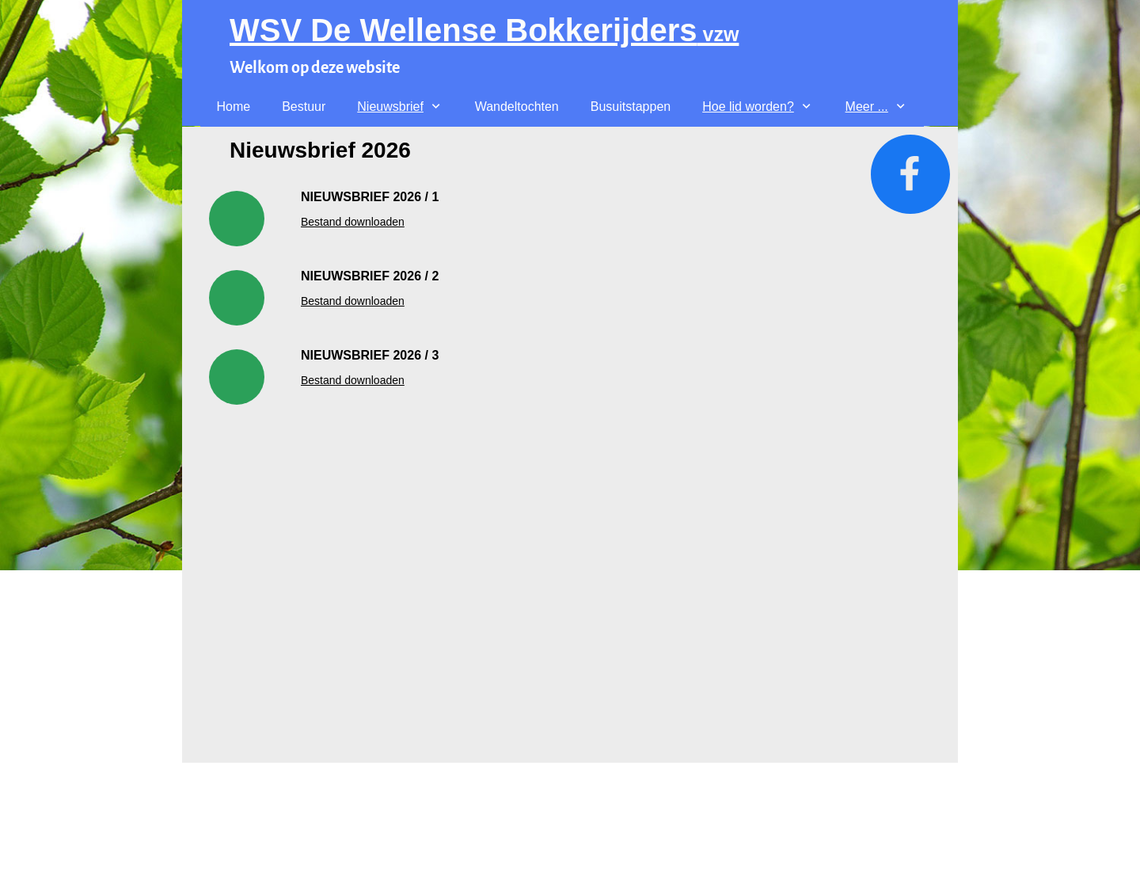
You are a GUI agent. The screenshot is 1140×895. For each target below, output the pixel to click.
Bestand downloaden (353, 221)
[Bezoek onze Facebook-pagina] (910, 174)
